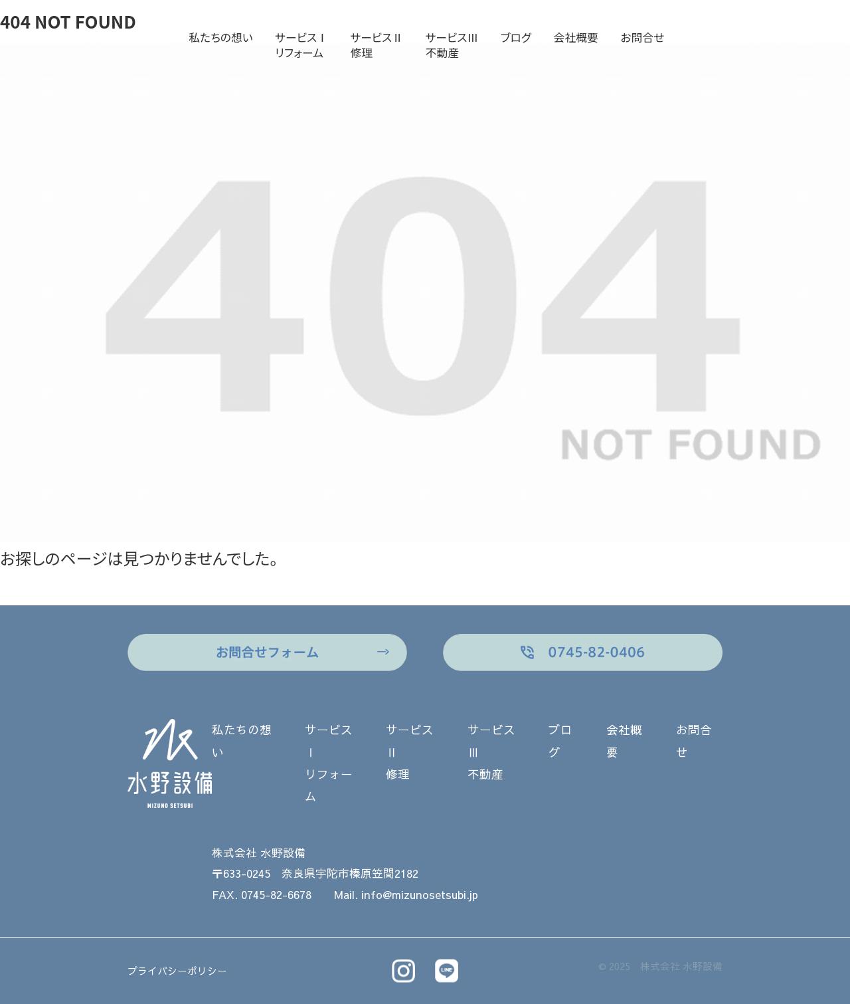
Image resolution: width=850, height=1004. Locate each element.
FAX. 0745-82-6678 (261, 894)
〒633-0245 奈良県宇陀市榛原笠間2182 (315, 873)
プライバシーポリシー (177, 970)
